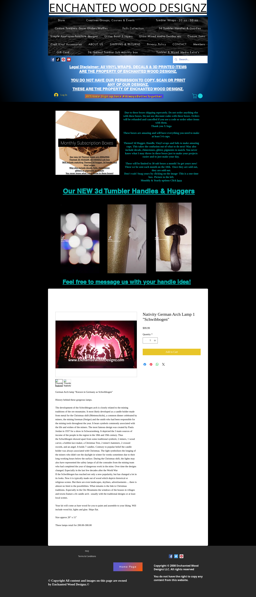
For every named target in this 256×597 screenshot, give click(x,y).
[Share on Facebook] (145, 364)
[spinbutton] (150, 340)
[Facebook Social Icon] (53, 59)
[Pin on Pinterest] (151, 364)
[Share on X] (163, 364)
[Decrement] (145, 340)
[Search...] (190, 59)
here (179, 180)
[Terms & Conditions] (87, 556)
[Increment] (155, 340)
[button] (198, 96)
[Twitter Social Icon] (176, 556)
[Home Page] (128, 566)
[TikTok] (58, 59)
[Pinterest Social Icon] (63, 59)
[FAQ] (87, 551)
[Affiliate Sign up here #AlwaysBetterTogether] (124, 96)
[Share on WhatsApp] (157, 364)
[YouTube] (69, 59)
